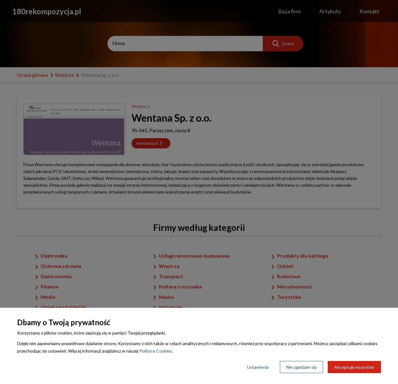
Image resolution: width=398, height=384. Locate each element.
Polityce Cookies (155, 351)
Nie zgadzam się (301, 367)
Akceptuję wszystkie (354, 367)
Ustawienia (258, 367)
